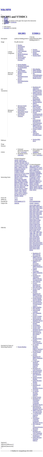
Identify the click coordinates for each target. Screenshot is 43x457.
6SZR (37, 209)
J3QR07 (32, 203)
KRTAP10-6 (33, 176)
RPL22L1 (17, 185)
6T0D (37, 215)
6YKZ (38, 221)
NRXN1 (16, 178)
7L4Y (31, 232)
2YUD (31, 205)
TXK (31, 190)
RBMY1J (37, 182)
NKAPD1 (17, 176)
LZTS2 (38, 178)
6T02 (31, 212)
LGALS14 (17, 173)
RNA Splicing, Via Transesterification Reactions (38, 426)
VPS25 (20, 193)
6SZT (31, 211)
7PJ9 (31, 235)
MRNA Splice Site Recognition (37, 101)
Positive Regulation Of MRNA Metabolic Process (37, 357)
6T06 (31, 214)
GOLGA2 (32, 172)
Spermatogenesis (37, 109)
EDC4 (31, 170)
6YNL (38, 226)
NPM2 (26, 176)
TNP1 (20, 191)
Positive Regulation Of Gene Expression (37, 341)
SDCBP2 (22, 33)
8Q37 (31, 244)
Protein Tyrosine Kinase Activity (37, 316)
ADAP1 (16, 160)
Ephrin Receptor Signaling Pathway (37, 439)
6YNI (38, 224)
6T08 (37, 214)
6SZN (34, 209)
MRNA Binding (37, 70)
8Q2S (38, 238)
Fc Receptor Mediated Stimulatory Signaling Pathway (36, 364)
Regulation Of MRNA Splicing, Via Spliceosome (37, 126)
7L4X (38, 230)
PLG (39, 179)
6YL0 (31, 223)
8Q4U (34, 248)
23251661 (39, 155)
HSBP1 (22, 172)
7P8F (34, 233)
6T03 (34, 212)
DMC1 (16, 167)
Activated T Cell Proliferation (37, 435)
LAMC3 (38, 176)
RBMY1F (32, 182)
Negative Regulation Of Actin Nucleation (37, 431)
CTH (25, 166)
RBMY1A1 (39, 181)
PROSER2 (32, 181)
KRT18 (38, 175)
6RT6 (37, 206)
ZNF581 (16, 196)
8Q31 (31, 242)
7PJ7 (37, 233)
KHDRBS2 (39, 173)
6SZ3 (40, 208)
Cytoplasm (21, 49)
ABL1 (31, 166)
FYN (37, 170)
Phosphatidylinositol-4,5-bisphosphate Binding (23, 67)
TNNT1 (16, 191)
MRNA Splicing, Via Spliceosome (37, 93)
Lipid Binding (21, 70)
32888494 (35, 152)
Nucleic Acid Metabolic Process (38, 328)
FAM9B (16, 170)
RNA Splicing (36, 111)
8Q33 (37, 242)
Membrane (21, 55)
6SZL (31, 209)
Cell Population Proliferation (22, 109)
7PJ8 (40, 233)
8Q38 (34, 244)
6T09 (40, 214)
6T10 (41, 217)
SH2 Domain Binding (36, 322)
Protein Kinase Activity (37, 352)
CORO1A (35, 169)
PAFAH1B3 (17, 179)
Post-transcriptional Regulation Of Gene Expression (37, 121)
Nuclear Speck (22, 57)
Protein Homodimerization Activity (23, 76)
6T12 (34, 218)
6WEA (35, 220)
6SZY (38, 211)
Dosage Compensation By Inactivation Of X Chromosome (37, 115)
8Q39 (37, 244)
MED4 (16, 175)
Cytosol (20, 52)
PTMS (26, 182)
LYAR (27, 173)
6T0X (34, 217)
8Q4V (38, 248)
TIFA (20, 190)
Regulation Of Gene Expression (37, 369)
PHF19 (31, 179)
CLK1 (40, 167)
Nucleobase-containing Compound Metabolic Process (38, 420)
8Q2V (38, 239)
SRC (41, 185)
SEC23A (16, 187)
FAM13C (22, 169)
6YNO (39, 227)
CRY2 (16, 164)
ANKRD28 (33, 167)
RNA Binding (36, 69)
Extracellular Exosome (21, 59)
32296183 (13, 22)
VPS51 (34, 190)
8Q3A (40, 244)
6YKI (31, 221)
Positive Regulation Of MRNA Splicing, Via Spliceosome (37, 294)
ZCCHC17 (23, 194)
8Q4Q (34, 247)
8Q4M (35, 245)
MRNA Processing (36, 104)
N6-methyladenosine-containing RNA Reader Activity (37, 76)
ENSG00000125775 (19, 201)
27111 (16, 197)
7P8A (40, 232)
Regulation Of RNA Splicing (36, 254)
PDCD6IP (23, 179)
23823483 (20, 155)
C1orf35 (16, 163)
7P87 (34, 232)
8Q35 (40, 242)
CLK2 (31, 169)
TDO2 (26, 188)
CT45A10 (25, 164)
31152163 (23, 152)
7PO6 (34, 236)
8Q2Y (38, 241)
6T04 (37, 212)
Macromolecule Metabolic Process (38, 319)
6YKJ (34, 221)
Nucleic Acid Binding (36, 289)
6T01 (41, 211)
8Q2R (34, 238)
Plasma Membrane (23, 54)
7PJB (37, 235)
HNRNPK (38, 172)
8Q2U (34, 239)
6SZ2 (37, 208)
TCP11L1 (21, 188)
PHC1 (16, 181)
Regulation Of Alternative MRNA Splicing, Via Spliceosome (37, 89)
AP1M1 (16, 161)
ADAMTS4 (36, 166)
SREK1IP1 (22, 187)
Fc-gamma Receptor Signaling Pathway (35, 393)
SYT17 (16, 188)
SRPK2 (36, 187)
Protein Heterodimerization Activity (23, 81)
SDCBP (26, 185)
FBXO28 (21, 170)
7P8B (31, 233)
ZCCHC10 (17, 194)
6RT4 (31, 206)
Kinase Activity (37, 397)
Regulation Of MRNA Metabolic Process (37, 267)
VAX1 (16, 193)
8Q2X (35, 241)
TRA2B (40, 188)
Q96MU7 (36, 203)
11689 (31, 199)
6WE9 (31, 220)
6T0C (34, 215)
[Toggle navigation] (1, 14)
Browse (6, 18)
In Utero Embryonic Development (36, 97)
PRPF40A (17, 182)
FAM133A (17, 169)
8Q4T (31, 248)
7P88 (37, 232)
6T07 (34, 214)
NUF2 (20, 178)
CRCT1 (27, 163)
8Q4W (31, 250)
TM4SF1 (24, 190)
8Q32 (34, 242)
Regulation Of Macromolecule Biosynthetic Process (37, 333)
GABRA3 (17, 172)
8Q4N (38, 245)
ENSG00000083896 (35, 201)
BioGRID (6, 28)
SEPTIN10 (32, 185)
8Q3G (31, 245)
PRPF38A (24, 181)
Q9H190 (16, 203)
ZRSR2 (21, 196)
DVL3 (40, 169)
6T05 (40, 212)
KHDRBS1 (33, 173)
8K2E (37, 236)
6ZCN (31, 230)
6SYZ (31, 208)
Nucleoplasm (21, 46)
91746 (31, 197)
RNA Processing (37, 287)
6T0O (31, 217)
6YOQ (35, 229)
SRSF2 (31, 188)
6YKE (39, 220)
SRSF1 (40, 187)
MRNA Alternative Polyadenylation (37, 133)
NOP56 (22, 176)
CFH (37, 167)
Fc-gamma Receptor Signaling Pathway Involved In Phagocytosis (37, 347)
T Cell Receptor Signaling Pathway (37, 415)
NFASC (20, 175)
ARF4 (20, 161)
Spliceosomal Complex (36, 310)
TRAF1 (24, 191)
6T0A (31, 215)
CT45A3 (16, 166)
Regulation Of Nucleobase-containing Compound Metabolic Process (38, 401)
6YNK (34, 226)
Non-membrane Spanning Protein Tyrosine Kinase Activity (37, 303)
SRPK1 (32, 187)
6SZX (34, 211)
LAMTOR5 (33, 178)
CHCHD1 (21, 163)
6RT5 (34, 206)
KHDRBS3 (33, 175)
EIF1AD (25, 167)
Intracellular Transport (21, 115)
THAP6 (16, 190)
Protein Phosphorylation (37, 337)
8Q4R (38, 247)
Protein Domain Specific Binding (37, 298)
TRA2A (36, 188)
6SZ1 (34, 208)
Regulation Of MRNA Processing (36, 262)
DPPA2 (20, 167)
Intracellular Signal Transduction (23, 112)
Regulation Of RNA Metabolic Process (37, 374)
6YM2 (31, 224)
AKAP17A (22, 160)
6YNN (35, 227)
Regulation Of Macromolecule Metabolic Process (38, 407)
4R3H (34, 205)
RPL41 (22, 185)
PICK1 (35, 179)
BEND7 (24, 161)
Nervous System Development (22, 106)
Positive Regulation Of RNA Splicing (36, 284)
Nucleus (20, 45)
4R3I (38, 205)
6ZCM (39, 229)
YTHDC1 (36, 33)
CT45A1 (20, 164)
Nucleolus (20, 48)
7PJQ (31, 236)
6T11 (31, 218)
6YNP (31, 229)
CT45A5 (21, 166)
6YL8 (34, 223)
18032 (16, 199)
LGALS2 (22, 173)
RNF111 (16, 184)
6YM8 (35, 224)
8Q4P (31, 247)
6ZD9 (34, 230)
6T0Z (37, 217)
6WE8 (37, 218)
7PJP (40, 235)
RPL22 (25, 184)
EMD (34, 170)
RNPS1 (21, 184)
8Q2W (31, 241)
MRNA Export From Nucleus (37, 107)
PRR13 (22, 182)
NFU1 (24, 175)
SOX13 (38, 185)
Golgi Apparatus (22, 51)
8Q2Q (31, 238)
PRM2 (20, 181)
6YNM (31, 227)
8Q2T (31, 239)
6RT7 (40, 206)
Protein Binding (22, 64)
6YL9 (37, 223)
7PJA (33, 235)
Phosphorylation (37, 371)
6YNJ (31, 226)
